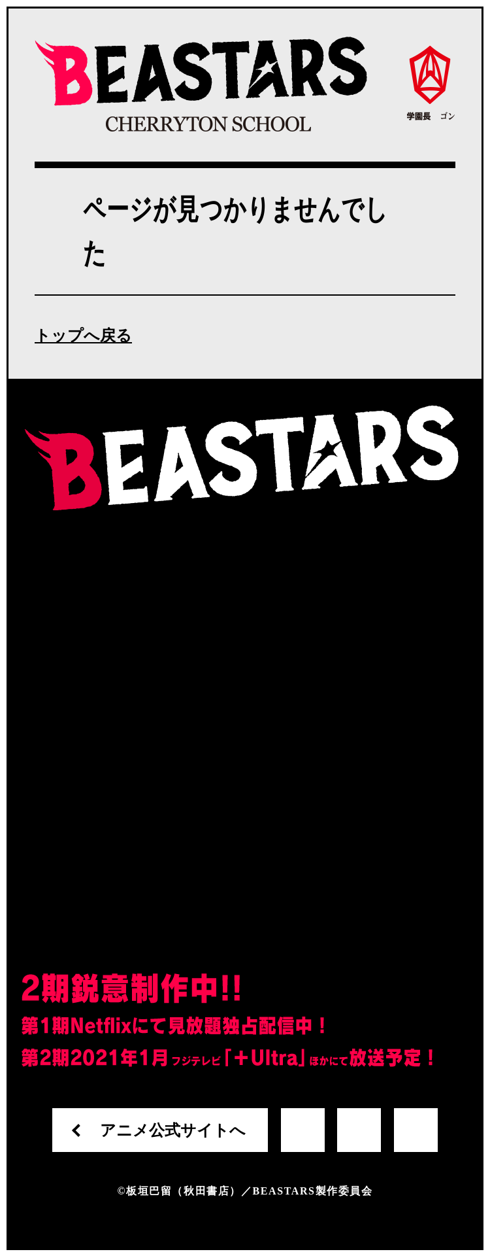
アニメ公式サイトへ (173, 1130)
